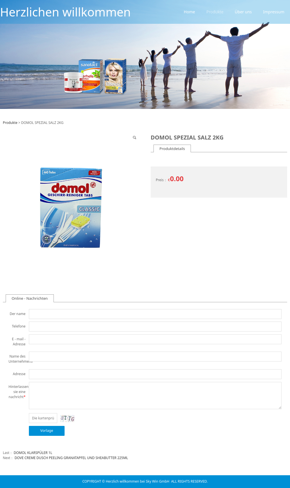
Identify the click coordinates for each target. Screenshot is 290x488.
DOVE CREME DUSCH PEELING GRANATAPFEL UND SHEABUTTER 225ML (71, 457)
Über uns (243, 11)
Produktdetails (172, 148)
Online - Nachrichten (30, 298)
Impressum (273, 11)
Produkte (214, 11)
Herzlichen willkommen (65, 12)
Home (189, 11)
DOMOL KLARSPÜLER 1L (33, 452)
